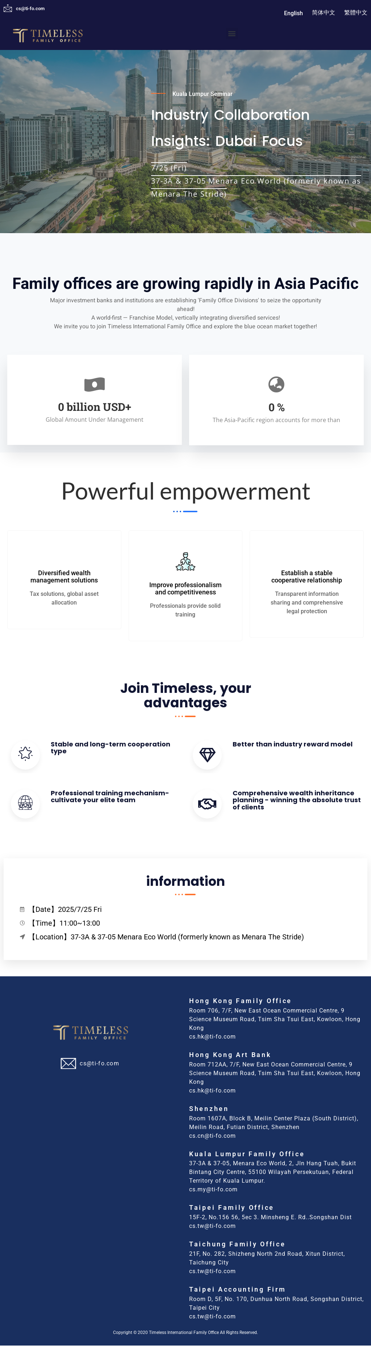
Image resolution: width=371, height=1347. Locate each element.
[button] (232, 33)
